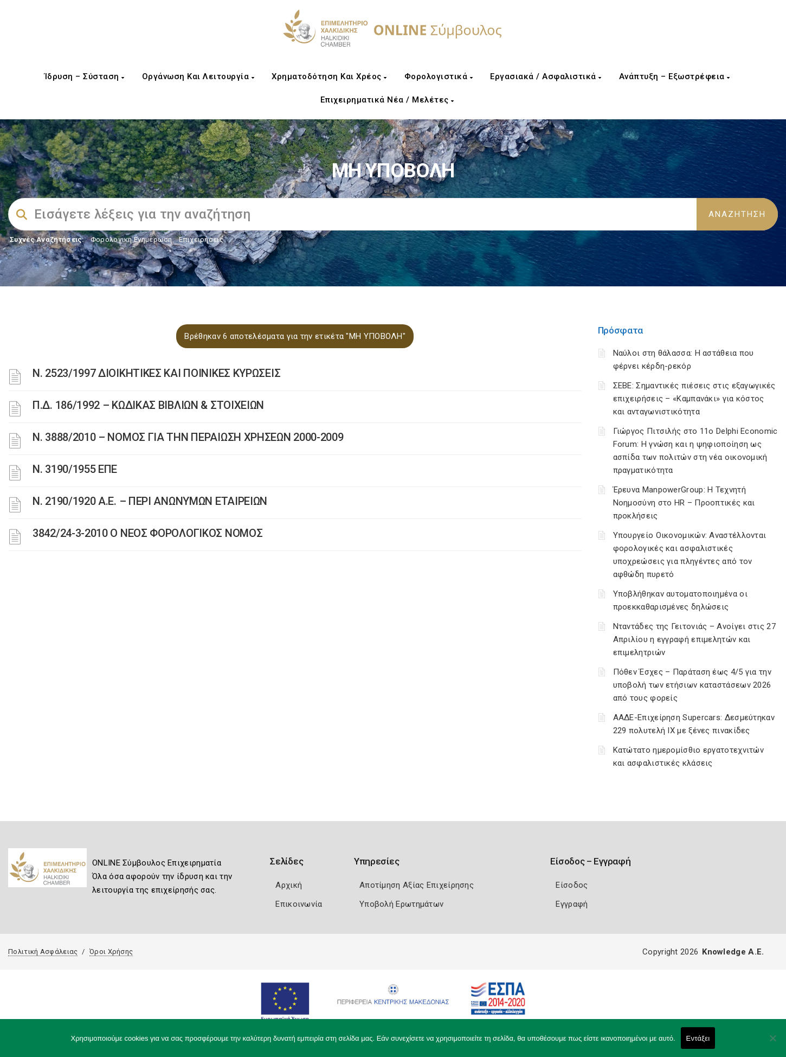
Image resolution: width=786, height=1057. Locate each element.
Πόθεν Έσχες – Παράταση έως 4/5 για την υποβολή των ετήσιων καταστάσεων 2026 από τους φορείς (692, 685)
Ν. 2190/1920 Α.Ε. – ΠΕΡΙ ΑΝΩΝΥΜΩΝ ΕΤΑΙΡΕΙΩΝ (150, 501)
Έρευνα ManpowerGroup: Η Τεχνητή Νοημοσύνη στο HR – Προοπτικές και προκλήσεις (684, 503)
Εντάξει (698, 1038)
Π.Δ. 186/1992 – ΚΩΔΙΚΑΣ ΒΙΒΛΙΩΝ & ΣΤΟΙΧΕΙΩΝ (148, 405)
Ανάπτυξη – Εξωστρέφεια (674, 76)
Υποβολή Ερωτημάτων (401, 904)
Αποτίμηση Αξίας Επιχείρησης (416, 885)
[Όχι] (772, 1043)
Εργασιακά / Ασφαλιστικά (546, 76)
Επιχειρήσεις (201, 239)
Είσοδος (572, 885)
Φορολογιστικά (438, 76)
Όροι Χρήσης (111, 951)
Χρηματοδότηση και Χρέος (329, 76)
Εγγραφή (572, 904)
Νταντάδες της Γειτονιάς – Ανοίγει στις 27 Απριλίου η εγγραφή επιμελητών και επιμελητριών (694, 639)
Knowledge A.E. (733, 952)
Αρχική (288, 885)
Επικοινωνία (298, 904)
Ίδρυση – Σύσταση (84, 76)
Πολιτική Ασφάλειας (43, 951)
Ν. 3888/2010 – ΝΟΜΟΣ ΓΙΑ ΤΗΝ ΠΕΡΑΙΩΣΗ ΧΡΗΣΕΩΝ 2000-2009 (188, 437)
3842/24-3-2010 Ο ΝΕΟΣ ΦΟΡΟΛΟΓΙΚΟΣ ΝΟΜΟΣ (147, 533)
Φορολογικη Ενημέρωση (131, 239)
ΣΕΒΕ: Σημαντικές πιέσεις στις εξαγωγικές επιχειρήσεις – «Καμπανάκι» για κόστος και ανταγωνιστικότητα (694, 399)
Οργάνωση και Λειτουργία (198, 76)
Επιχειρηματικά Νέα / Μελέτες (387, 100)
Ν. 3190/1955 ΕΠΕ (75, 469)
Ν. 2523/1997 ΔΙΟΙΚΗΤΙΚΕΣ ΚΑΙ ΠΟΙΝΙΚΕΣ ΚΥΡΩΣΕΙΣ (156, 373)
